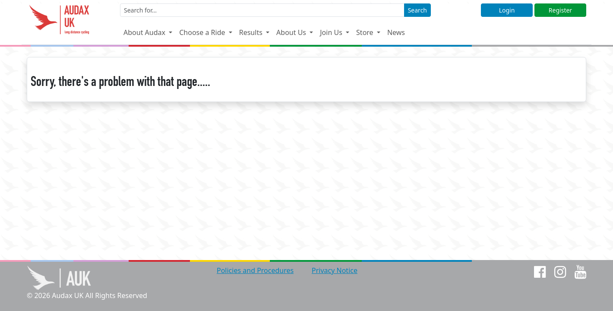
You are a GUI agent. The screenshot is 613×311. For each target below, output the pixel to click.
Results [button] (251, 32)
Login (507, 10)
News (396, 32)
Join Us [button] (332, 32)
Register (560, 10)
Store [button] (365, 32)
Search (417, 10)
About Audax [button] (145, 32)
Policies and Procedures (255, 270)
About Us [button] (292, 32)
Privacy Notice (334, 270)
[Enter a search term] (262, 10)
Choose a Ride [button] (203, 32)
